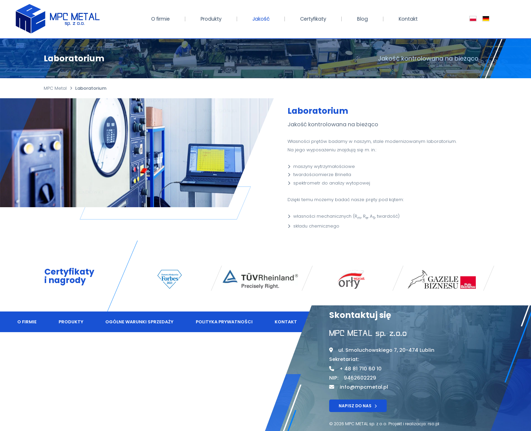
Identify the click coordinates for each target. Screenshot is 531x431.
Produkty (210, 19)
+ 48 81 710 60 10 (361, 368)
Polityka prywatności (224, 322)
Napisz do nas (358, 406)
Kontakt (408, 19)
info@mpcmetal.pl (364, 387)
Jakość (261, 19)
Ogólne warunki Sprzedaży (139, 322)
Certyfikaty (313, 19)
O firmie (160, 19)
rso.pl (433, 424)
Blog (362, 19)
